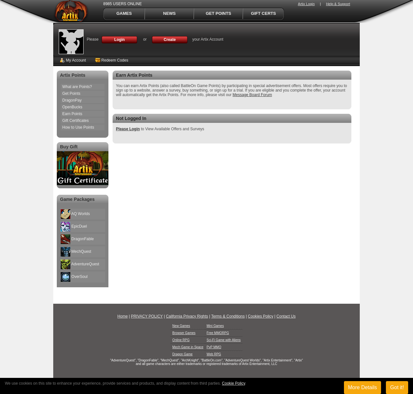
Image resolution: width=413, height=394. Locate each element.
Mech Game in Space (187, 347)
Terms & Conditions (228, 316)
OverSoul (74, 277)
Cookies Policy (260, 316)
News (169, 13)
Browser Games (184, 333)
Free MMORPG (217, 333)
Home (122, 316)
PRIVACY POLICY (147, 316)
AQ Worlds (75, 214)
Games (124, 13)
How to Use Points (78, 127)
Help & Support (338, 4)
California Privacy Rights (187, 316)
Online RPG (180, 340)
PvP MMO (213, 347)
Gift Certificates (75, 120)
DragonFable (77, 239)
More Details (362, 387)
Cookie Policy (233, 383)
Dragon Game (182, 354)
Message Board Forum (252, 95)
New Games (181, 326)
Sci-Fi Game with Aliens (223, 340)
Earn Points (72, 114)
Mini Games (215, 326)
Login (119, 39)
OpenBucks (72, 107)
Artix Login (306, 4)
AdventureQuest (80, 264)
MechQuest (76, 252)
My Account (73, 60)
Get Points (218, 13)
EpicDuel (74, 226)
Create (170, 39)
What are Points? (77, 86)
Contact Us (286, 316)
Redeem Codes (111, 60)
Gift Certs (263, 13)
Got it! (397, 387)
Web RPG (213, 354)
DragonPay (72, 100)
